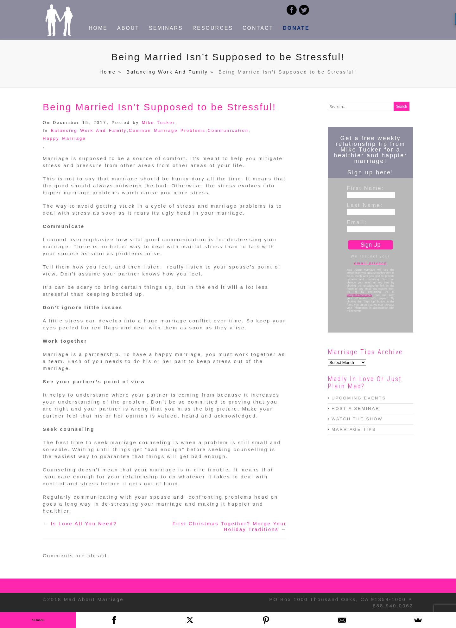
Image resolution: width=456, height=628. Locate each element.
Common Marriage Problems (167, 130)
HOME (98, 28)
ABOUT (128, 28)
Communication (228, 130)
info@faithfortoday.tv (359, 295)
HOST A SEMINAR (356, 408)
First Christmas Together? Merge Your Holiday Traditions (230, 526)
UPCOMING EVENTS (359, 398)
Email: (357, 222)
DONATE (296, 28)
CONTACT (258, 28)
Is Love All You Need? (84, 523)
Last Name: (365, 205)
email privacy (370, 263)
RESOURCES (213, 28)
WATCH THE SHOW (357, 419)
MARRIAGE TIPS (354, 429)
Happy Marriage (64, 138)
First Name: (365, 188)
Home (107, 71)
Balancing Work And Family (167, 71)
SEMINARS (166, 28)
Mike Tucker (158, 122)
